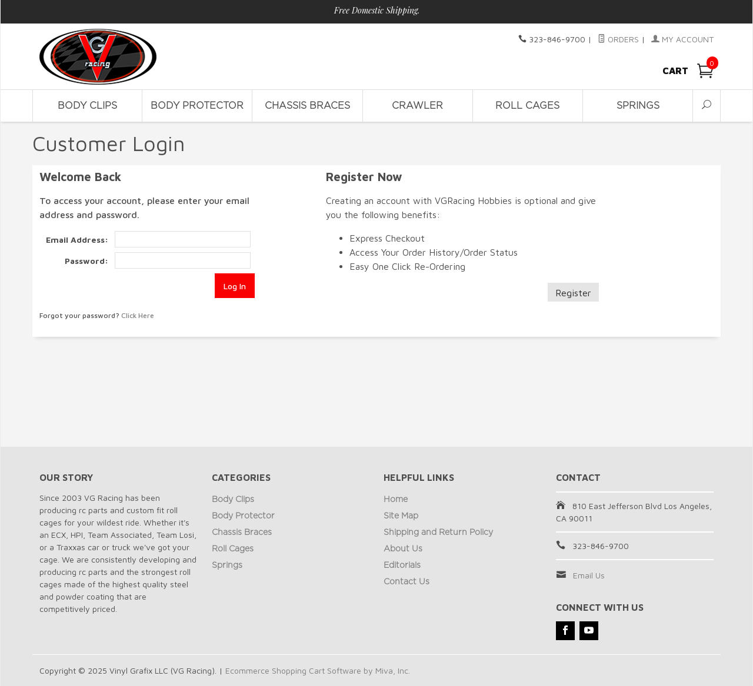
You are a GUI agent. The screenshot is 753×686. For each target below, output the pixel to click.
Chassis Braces (307, 106)
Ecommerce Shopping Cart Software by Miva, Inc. (317, 670)
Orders (618, 39)
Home (396, 500)
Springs (638, 106)
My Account (682, 39)
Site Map (401, 516)
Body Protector (197, 106)
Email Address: (77, 240)
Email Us (589, 575)
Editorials (402, 565)
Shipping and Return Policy (438, 532)
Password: (86, 261)
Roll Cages (527, 106)
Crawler (417, 106)
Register (573, 292)
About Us (403, 549)
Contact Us (406, 582)
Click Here (137, 315)
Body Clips (87, 106)
